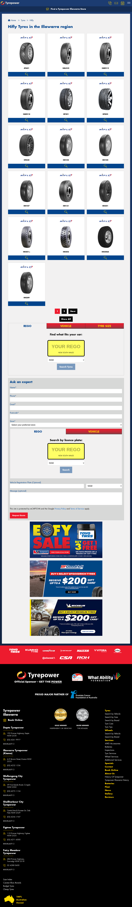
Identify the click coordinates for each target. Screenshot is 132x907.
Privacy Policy (60, 508)
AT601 (26, 68)
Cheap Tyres (8, 889)
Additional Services (113, 760)
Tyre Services (110, 753)
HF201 (66, 114)
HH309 (27, 298)
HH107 (27, 206)
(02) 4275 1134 (13, 791)
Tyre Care (109, 723)
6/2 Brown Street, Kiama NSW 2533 (19, 760)
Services (109, 740)
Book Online (111, 770)
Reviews (109, 797)
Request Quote (18, 515)
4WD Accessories (112, 743)
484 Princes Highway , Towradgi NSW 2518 (16, 860)
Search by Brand (112, 720)
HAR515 (105, 68)
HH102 (66, 160)
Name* (13, 387)
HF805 (105, 114)
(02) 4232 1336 (13, 765)
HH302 (66, 252)
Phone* (13, 396)
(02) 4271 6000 (13, 839)
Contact (109, 766)
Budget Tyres (8, 886)
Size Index (7, 879)
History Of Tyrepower (114, 777)
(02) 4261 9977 (13, 740)
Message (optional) (18, 491)
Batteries (108, 747)
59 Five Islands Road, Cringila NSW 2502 (18, 786)
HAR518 (26, 114)
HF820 (26, 160)
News (108, 790)
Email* (13, 404)
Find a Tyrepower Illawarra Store (66, 9)
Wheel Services (111, 756)
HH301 (105, 206)
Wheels (109, 730)
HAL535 (66, 68)
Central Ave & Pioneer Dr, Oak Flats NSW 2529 (18, 811)
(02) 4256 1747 (13, 817)
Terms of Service (77, 508)
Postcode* (14, 412)
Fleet (107, 786)
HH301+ (26, 252)
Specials (109, 763)
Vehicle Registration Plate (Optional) (25, 482)
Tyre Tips (108, 727)
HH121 (66, 206)
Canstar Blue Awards (12, 882)
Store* (12, 421)
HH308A (105, 252)
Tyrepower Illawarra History (117, 780)
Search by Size (111, 717)
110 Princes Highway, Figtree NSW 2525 (18, 834)
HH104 (105, 160)
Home (12, 20)
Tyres (107, 710)
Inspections (109, 750)
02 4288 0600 (13, 865)
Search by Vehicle (112, 714)
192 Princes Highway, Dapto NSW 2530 (18, 734)
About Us (110, 773)
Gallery (109, 793)
